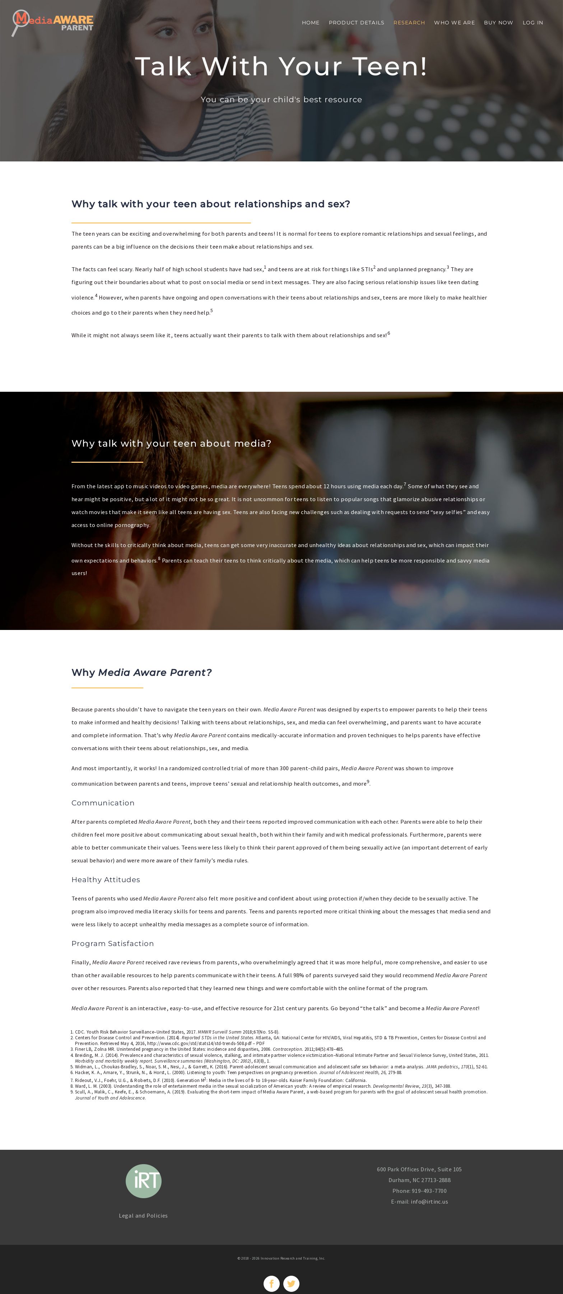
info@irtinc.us (429, 1201)
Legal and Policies (143, 1215)
